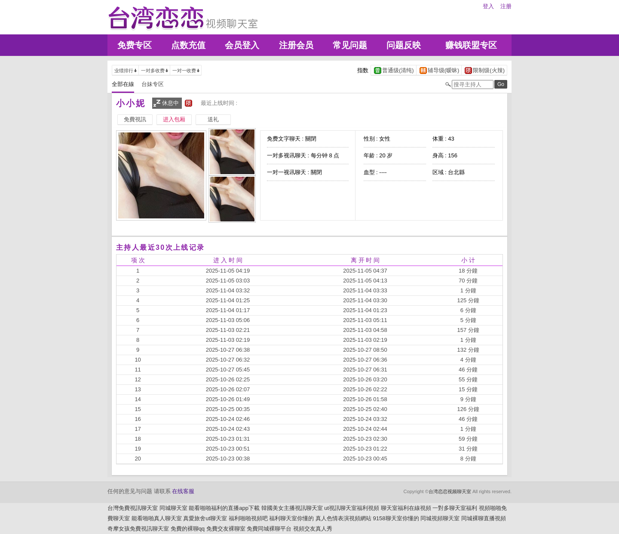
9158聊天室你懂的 (396, 518)
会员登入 (242, 45)
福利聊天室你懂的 (291, 518)
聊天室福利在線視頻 (406, 508)
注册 (506, 6)
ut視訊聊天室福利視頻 (351, 508)
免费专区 (134, 45)
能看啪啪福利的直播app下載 (224, 508)
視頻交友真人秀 (312, 528)
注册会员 (296, 45)
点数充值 (188, 45)
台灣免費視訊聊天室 (132, 508)
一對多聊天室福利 (454, 508)
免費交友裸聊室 (225, 528)
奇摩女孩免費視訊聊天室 (138, 528)
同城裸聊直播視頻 (483, 518)
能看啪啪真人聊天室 (157, 518)
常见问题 (350, 45)
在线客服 (183, 491)
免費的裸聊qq (188, 528)
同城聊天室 (173, 508)
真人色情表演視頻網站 (343, 518)
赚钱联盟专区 (471, 45)
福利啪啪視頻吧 (248, 518)
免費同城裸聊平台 (269, 528)
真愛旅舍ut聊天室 (205, 518)
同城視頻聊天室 (440, 518)
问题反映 (403, 45)
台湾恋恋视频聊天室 (450, 491)
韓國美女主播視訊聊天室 (292, 508)
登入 (488, 6)
